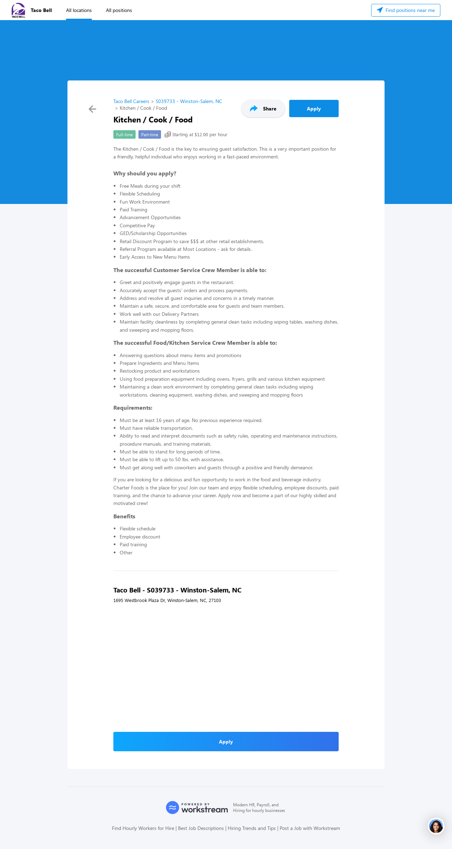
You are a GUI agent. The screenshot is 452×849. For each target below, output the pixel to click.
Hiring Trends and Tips (252, 828)
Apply (314, 108)
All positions (119, 10)
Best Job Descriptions (201, 828)
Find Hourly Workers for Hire (143, 828)
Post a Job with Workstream (310, 828)
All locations (79, 10)
